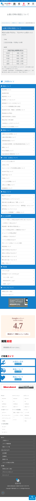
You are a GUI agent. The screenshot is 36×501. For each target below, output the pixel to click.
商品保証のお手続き (7, 113)
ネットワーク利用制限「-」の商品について (13, 212)
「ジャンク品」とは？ (7, 277)
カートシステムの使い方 (8, 161)
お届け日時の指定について (9, 137)
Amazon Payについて (7, 171)
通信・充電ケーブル (18, 412)
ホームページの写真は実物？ (9, 233)
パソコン (26, 409)
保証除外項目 (5, 93)
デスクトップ (28, 418)
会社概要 (4, 453)
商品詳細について (6, 246)
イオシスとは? (5, 270)
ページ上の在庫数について (9, 181)
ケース (15, 419)
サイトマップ (5, 475)
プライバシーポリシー (7, 294)
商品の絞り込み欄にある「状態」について (13, 202)
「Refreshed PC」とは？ (8, 280)
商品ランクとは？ (6, 195)
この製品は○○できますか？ (9, 236)
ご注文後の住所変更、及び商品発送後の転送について (16, 144)
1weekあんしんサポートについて (10, 123)
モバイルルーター (6, 415)
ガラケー (4, 412)
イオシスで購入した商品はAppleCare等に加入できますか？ (17, 219)
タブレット (26, 395)
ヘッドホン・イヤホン (18, 416)
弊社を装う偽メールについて (9, 260)
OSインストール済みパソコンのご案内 (12, 243)
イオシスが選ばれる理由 (8, 462)
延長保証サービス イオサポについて (11, 103)
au (2, 401)
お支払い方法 (5, 165)
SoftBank (4, 404)
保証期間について (6, 90)
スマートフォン (16, 395)
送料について (5, 147)
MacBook (27, 415)
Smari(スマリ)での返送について (10, 126)
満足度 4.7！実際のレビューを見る (18, 334)
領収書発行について (7, 188)
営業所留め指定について (8, 140)
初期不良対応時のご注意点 (9, 116)
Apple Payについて (7, 175)
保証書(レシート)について (8, 100)
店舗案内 (4, 456)
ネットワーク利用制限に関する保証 (11, 106)
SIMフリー (4, 406)
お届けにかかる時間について (9, 134)
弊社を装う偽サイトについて (9, 256)
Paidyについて (6, 178)
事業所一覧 (5, 459)
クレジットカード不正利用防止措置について (13, 168)
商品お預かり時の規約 (7, 120)
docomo (4, 398)
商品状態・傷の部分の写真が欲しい (11, 226)
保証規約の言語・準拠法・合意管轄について (13, 110)
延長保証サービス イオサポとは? (10, 274)
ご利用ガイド (5, 440)
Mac (26, 421)
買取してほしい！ (6, 263)
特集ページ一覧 (6, 446)
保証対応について (6, 96)
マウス (3, 429)
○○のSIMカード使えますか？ (9, 223)
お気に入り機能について (8, 185)
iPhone (2, 395)
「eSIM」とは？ (6, 284)
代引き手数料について (7, 150)
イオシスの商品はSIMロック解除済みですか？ (14, 230)
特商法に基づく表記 (7, 291)
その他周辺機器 (4, 423)
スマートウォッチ (6, 418)
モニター (4, 426)
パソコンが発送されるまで (9, 240)
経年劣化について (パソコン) (9, 209)
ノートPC (27, 412)
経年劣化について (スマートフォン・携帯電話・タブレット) (17, 205)
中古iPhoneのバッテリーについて (11, 199)
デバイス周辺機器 (16, 409)
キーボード (4, 432)
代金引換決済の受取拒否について (10, 154)
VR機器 (3, 421)
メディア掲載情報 (6, 443)
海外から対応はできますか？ (9, 253)
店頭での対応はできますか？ (9, 250)
